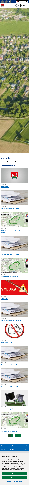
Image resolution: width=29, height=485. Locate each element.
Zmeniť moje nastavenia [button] (14, 481)
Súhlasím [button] (14, 473)
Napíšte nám (24, 449)
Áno (24, 446)
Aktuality (17, 162)
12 (16, 436)
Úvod (3, 162)
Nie (27, 446)
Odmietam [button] (14, 478)
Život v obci (10, 162)
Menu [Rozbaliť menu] (24, 5)
